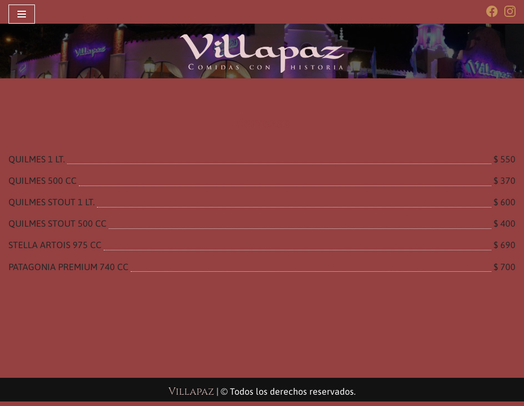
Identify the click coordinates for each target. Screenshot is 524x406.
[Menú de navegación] (21, 14)
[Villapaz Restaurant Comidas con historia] (262, 53)
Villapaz (191, 396)
